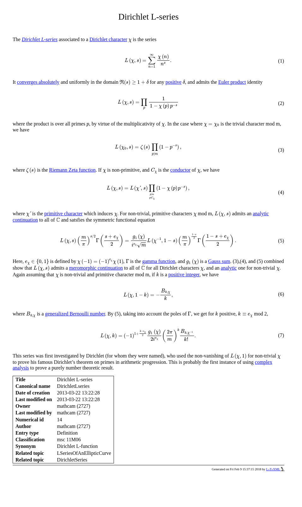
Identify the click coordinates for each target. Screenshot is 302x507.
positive (174, 82)
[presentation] (130, 40)
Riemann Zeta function (72, 170)
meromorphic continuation (96, 268)
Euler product (232, 82)
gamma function (158, 261)
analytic (229, 268)
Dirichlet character (108, 39)
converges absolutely (38, 82)
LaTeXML (275, 469)
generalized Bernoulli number (75, 313)
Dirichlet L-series (39, 39)
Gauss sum (219, 261)
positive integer (184, 274)
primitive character (63, 213)
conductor (180, 170)
